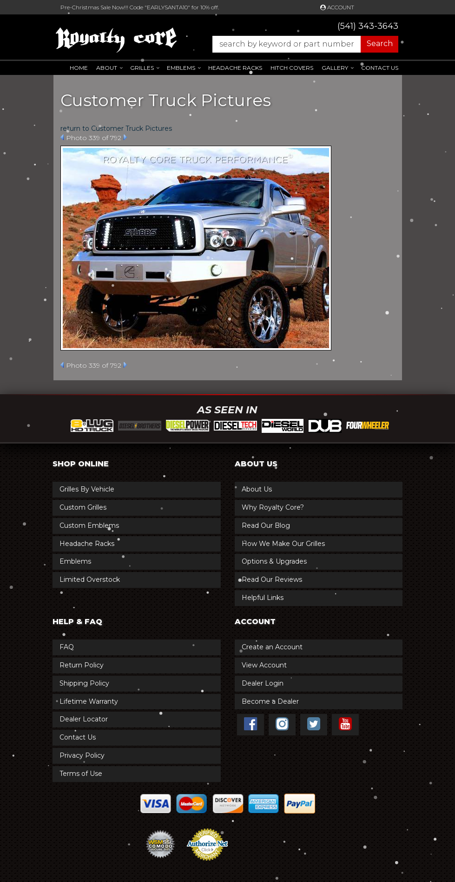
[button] (300, 44)
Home (79, 67)
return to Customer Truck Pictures (116, 128)
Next (125, 137)
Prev (62, 137)
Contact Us (379, 67)
